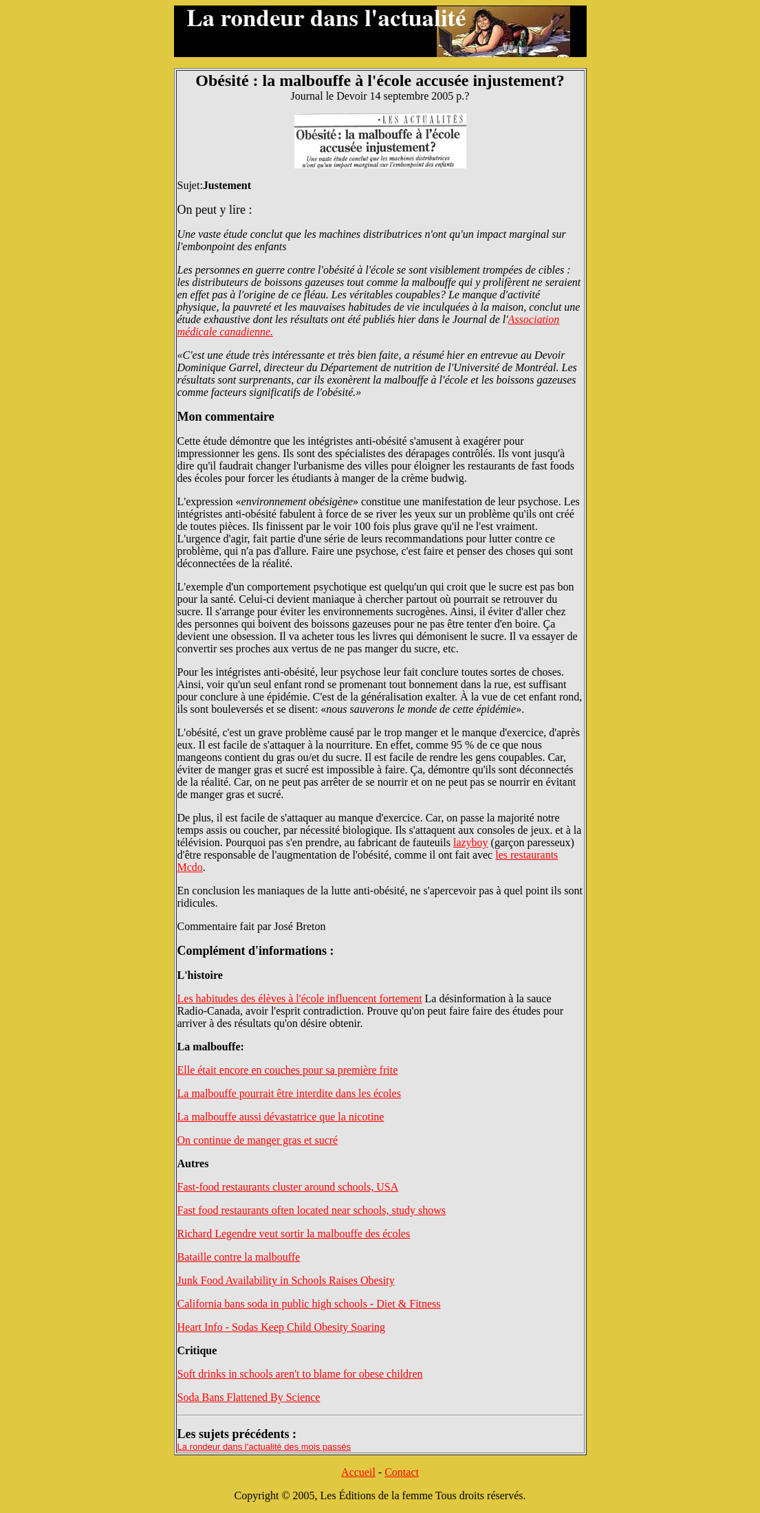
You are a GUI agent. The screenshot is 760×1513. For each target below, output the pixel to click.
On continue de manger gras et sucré (257, 1140)
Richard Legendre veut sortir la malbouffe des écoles (294, 1233)
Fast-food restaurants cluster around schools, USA (288, 1187)
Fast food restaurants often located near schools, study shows (311, 1210)
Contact (401, 1472)
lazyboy (470, 842)
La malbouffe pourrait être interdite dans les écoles (289, 1093)
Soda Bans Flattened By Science (249, 1397)
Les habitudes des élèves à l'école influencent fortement (299, 998)
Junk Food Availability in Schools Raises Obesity (286, 1280)
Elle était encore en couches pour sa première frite (287, 1070)
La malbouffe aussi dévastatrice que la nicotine (280, 1117)
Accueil (358, 1472)
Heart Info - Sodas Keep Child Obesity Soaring (281, 1327)
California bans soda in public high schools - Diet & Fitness (309, 1304)
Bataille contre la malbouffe (239, 1257)
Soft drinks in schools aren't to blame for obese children (300, 1374)
